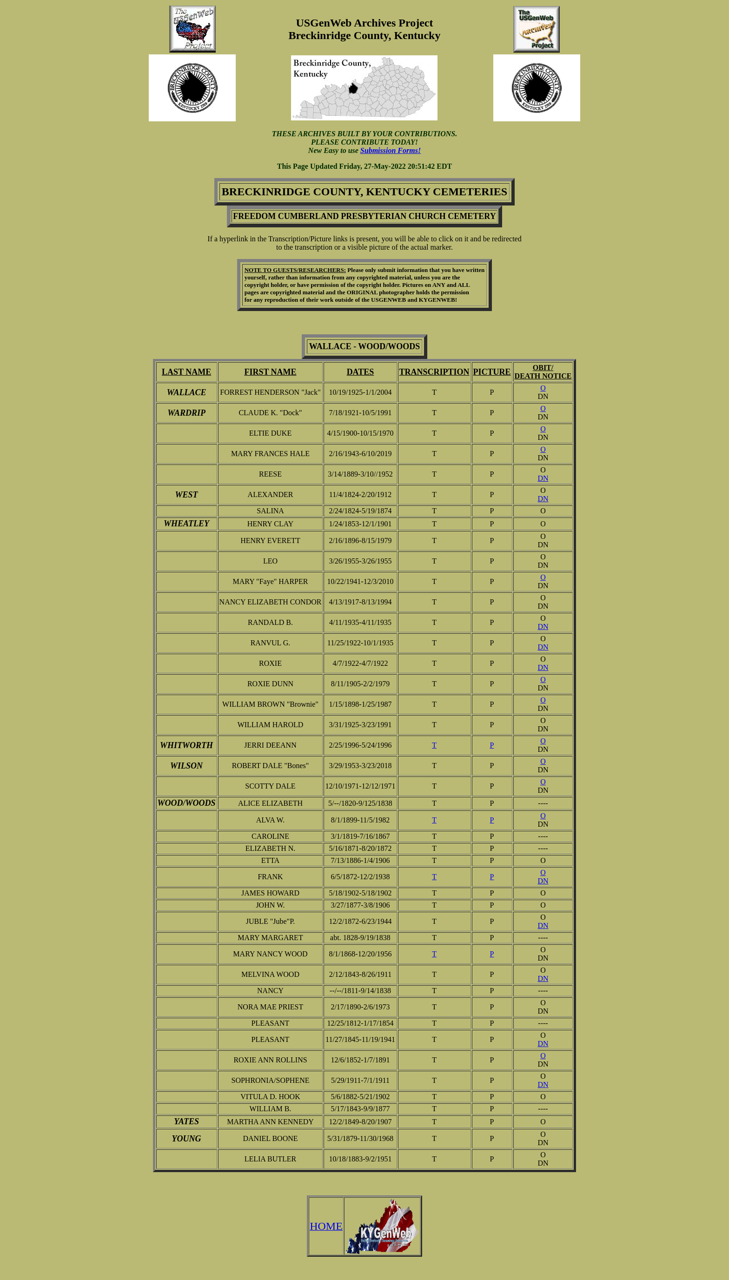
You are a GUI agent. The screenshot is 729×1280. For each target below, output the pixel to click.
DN (542, 478)
